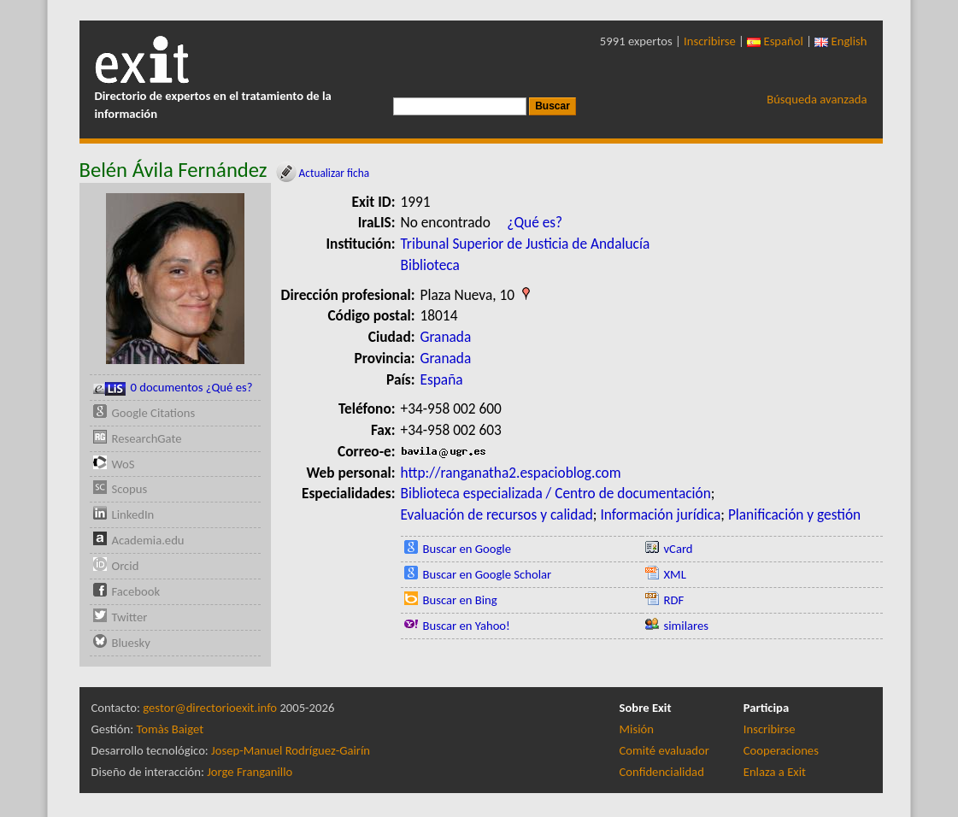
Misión (637, 729)
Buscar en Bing (460, 600)
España (441, 379)
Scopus (130, 489)
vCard (678, 548)
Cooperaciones (781, 750)
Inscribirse (710, 41)
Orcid (125, 565)
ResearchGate (147, 438)
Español (775, 41)
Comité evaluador (664, 750)
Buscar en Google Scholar (487, 574)
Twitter (130, 617)
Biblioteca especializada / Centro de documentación (556, 493)
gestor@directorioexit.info (210, 707)
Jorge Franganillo (249, 771)
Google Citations (154, 412)
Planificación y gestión (794, 514)
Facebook (136, 591)
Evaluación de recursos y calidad (497, 514)
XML (675, 574)
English (840, 41)
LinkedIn (133, 514)
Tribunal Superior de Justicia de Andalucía (525, 243)
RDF (674, 600)
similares (686, 625)
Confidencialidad (662, 771)
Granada (446, 336)
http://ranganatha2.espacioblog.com (511, 472)
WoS (123, 464)
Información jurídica (660, 514)
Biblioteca (430, 265)
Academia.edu (148, 540)
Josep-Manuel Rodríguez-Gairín (290, 750)
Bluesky (131, 642)
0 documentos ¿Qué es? (173, 387)
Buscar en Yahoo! (466, 625)
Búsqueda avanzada (817, 99)
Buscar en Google (467, 548)
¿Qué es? (534, 222)
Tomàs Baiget (169, 729)
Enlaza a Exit (774, 771)
